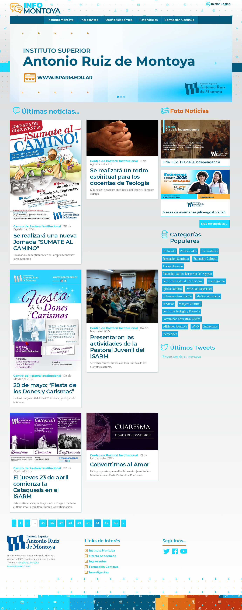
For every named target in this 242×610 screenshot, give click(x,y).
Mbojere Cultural (189, 304)
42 (106, 523)
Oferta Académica (118, 20)
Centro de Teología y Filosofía (181, 311)
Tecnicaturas (209, 251)
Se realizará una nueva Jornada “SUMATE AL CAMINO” (45, 241)
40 (88, 523)
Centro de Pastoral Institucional (37, 226)
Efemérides (170, 334)
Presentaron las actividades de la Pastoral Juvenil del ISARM (117, 347)
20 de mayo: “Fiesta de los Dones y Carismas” (44, 388)
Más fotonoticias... (214, 223)
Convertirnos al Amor (119, 464)
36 (52, 523)
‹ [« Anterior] (13, 523)
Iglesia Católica (172, 289)
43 (116, 523)
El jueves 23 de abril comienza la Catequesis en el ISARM (40, 487)
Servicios (168, 304)
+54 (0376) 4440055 (28, 562)
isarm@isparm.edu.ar (18, 566)
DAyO (195, 326)
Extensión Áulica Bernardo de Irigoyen (187, 274)
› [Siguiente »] (123, 523)
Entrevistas (210, 326)
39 (79, 523)
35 (43, 523)
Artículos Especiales (199, 289)
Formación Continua (179, 20)
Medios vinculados (208, 296)
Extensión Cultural (205, 259)
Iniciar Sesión (220, 4)
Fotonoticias (149, 20)
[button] (26, 63)
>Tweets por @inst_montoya (181, 356)
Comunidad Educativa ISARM (181, 319)
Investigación (216, 281)
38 (70, 523)
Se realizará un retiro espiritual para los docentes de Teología (119, 176)
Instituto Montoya (61, 20)
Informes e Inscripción (177, 296)
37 (61, 523)
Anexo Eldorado (173, 266)
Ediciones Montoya (175, 326)
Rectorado (169, 251)
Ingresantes (89, 20)
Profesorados (188, 251)
